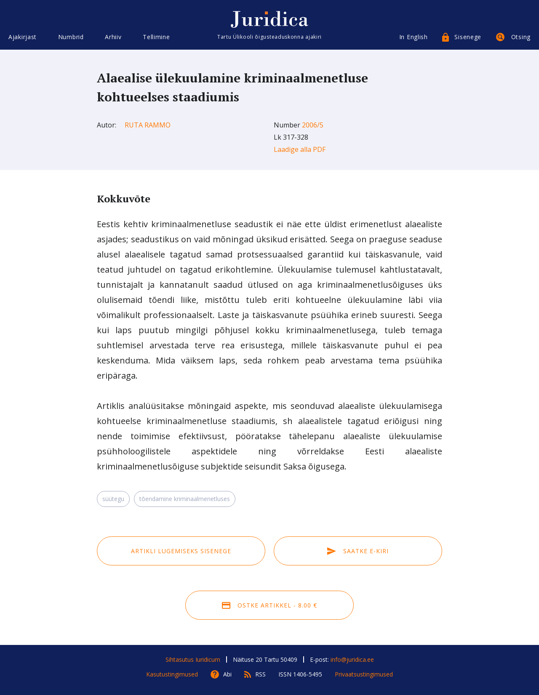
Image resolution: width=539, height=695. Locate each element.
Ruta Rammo (148, 125)
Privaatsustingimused (364, 674)
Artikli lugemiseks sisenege (181, 551)
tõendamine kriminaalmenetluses (184, 499)
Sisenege (467, 37)
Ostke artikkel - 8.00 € (269, 605)
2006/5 (312, 125)
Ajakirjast (22, 37)
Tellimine (156, 37)
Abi (227, 674)
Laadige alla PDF (300, 149)
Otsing (521, 37)
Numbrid (71, 37)
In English (413, 37)
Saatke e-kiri (358, 551)
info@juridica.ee (352, 659)
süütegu (113, 499)
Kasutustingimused (172, 674)
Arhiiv (113, 37)
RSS (260, 674)
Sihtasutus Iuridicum (192, 659)
